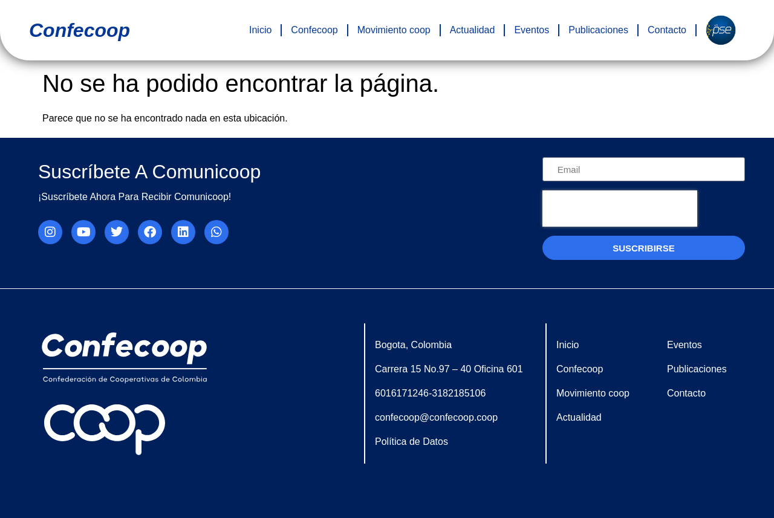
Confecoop (314, 30)
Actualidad (472, 30)
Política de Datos (411, 441)
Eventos (531, 30)
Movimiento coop (394, 30)
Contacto (667, 30)
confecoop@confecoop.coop (436, 417)
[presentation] (619, 208)
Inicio (260, 30)
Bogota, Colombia (413, 345)
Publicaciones (598, 30)
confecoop (79, 30)
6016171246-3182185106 (430, 393)
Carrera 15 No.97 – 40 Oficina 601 (449, 369)
